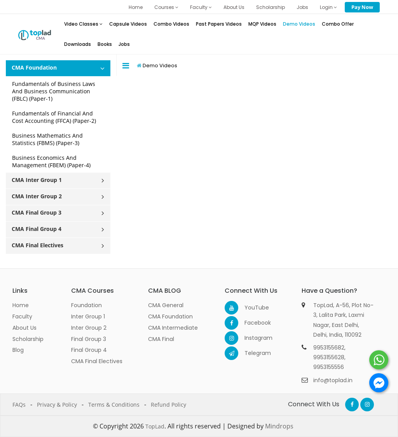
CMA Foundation (170, 316)
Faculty (201, 7)
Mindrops (279, 426)
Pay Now (362, 6)
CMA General (165, 305)
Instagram (251, 338)
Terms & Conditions (114, 404)
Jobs (302, 7)
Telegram (251, 353)
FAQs (19, 404)
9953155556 (328, 367)
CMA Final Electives (96, 361)
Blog (18, 350)
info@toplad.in (333, 380)
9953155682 (328, 347)
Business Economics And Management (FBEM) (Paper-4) (51, 161)
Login (328, 7)
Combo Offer (338, 24)
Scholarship (270, 7)
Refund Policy (168, 404)
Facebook (251, 323)
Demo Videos (299, 24)
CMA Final (161, 339)
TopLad (154, 426)
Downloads (77, 44)
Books (105, 44)
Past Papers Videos (219, 24)
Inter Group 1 (88, 316)
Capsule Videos (128, 24)
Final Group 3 (88, 339)
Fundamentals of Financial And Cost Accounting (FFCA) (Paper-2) (54, 117)
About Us (233, 7)
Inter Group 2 (88, 328)
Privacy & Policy (57, 404)
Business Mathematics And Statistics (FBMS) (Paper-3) (47, 139)
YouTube (251, 307)
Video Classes (83, 24)
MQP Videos (262, 24)
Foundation (86, 305)
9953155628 (328, 357)
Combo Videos (171, 24)
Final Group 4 (89, 350)
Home (136, 7)
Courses (166, 7)
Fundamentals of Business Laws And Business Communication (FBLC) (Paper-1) (53, 91)
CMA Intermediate (173, 328)
